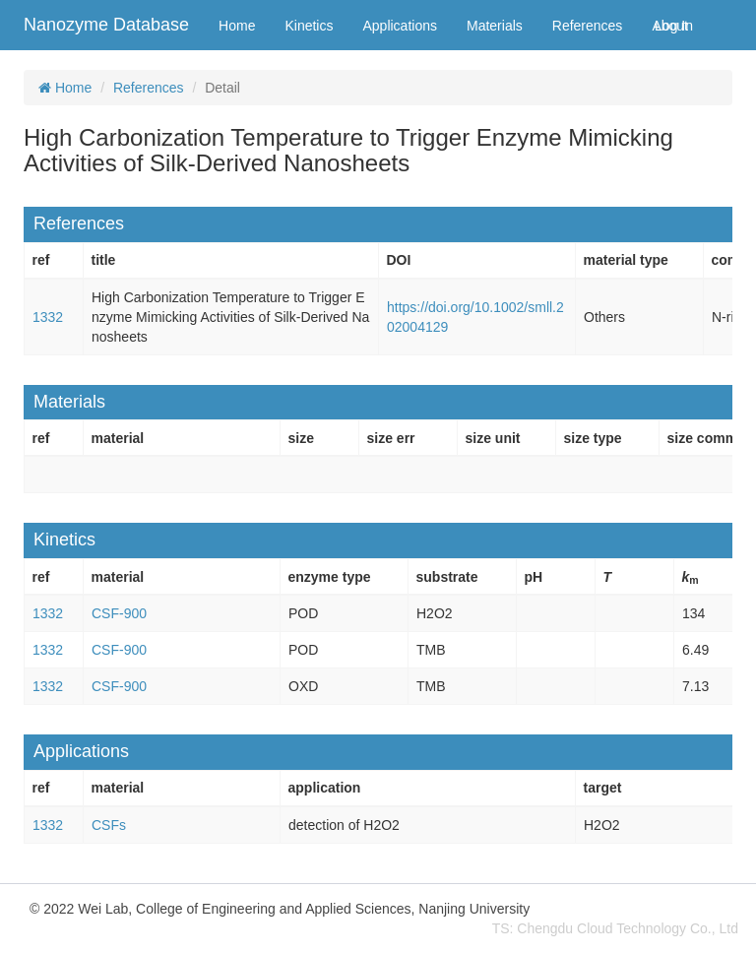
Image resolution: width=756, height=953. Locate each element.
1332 (47, 317)
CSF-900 (119, 613)
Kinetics (308, 25)
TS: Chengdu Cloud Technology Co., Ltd (615, 928)
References (587, 25)
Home (237, 25)
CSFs (109, 825)
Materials (495, 25)
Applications (399, 25)
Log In (674, 25)
